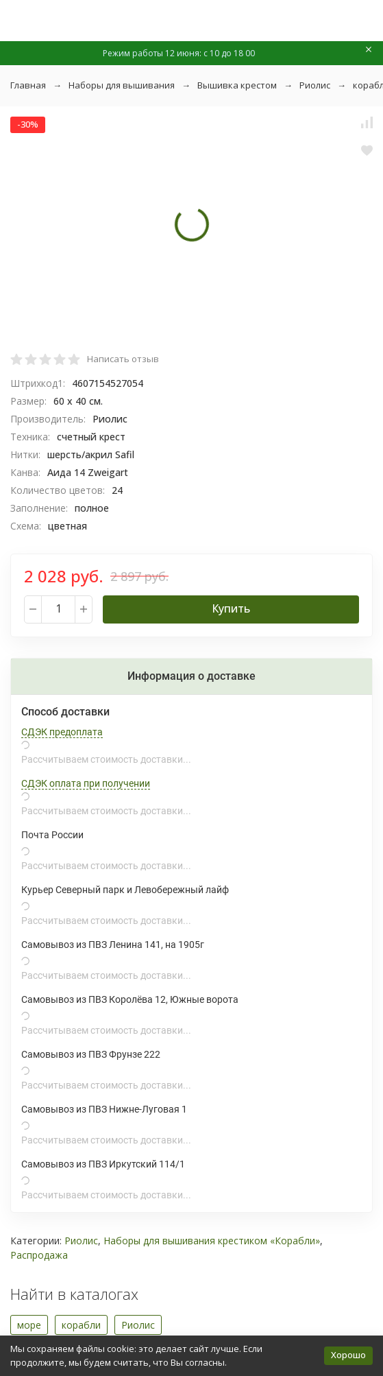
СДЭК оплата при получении (85, 783)
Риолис (314, 85)
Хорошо (348, 1355)
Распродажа (39, 1254)
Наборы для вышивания (122, 85)
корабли (81, 1324)
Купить (231, 608)
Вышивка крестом (237, 85)
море (29, 1324)
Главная (28, 85)
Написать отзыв (123, 359)
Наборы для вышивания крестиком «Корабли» (211, 1240)
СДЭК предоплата (62, 731)
